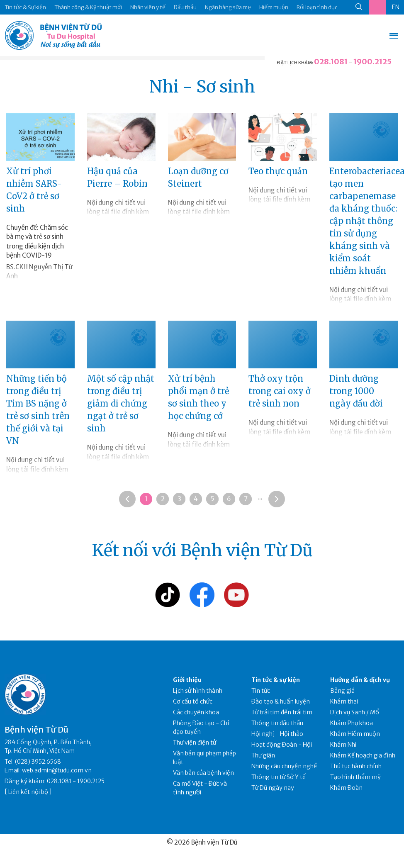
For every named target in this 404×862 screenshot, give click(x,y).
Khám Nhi (343, 744)
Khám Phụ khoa (351, 723)
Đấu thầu (185, 7)
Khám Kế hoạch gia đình (362, 755)
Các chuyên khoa (196, 712)
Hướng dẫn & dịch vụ (360, 680)
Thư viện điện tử (195, 742)
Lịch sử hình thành (197, 690)
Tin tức (260, 690)
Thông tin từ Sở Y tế (278, 777)
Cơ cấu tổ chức (192, 701)
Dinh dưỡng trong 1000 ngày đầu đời (356, 391)
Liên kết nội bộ (28, 792)
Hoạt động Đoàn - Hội (281, 744)
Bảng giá (342, 690)
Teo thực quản (278, 171)
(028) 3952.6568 (38, 761)
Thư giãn (263, 755)
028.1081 (331, 61)
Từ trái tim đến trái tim (281, 712)
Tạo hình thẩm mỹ (355, 777)
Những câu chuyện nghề (284, 766)
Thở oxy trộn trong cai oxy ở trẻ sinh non (279, 391)
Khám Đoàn (346, 787)
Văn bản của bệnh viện (203, 773)
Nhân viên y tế (147, 7)
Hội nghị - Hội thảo (277, 734)
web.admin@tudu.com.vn (57, 770)
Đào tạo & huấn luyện (280, 701)
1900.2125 (372, 61)
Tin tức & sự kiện (275, 680)
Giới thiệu (187, 680)
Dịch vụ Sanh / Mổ (354, 712)
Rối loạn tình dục (317, 7)
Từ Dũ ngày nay (272, 787)
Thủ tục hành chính (356, 766)
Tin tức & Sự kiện (25, 7)
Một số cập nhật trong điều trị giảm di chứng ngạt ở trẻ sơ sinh (120, 403)
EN (395, 7)
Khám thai (344, 701)
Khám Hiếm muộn (355, 734)
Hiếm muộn (273, 7)
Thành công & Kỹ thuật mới (88, 7)
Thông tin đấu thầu (277, 723)
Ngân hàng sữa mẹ (228, 7)
